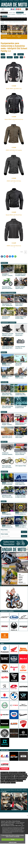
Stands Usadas (19, 776)
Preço (16, 57)
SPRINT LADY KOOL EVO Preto (14, 181)
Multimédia (4, 382)
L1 (21, 57)
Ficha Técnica (9, 821)
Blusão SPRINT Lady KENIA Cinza (14, 88)
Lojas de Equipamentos (21, 778)
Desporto (4, 412)
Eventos (3, 502)
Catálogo (19, 36)
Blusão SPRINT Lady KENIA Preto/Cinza (14, 119)
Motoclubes (20, 781)
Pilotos (8, 783)
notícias (24, 14)
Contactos (4, 38)
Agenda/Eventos (13, 773)
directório (5, 16)
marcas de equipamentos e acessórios (8, 14)
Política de (12, 842)
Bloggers (3, 783)
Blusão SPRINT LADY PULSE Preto (14, 215)
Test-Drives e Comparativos (8, 293)
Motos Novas (21, 773)
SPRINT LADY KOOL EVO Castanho (14, 150)
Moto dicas (4, 472)
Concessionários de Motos (7, 776)
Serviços (13, 783)
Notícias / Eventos (6, 36)
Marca (3, 57)
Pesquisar (24, 532)
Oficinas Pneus (10, 778)
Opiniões (4, 352)
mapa (9, 16)
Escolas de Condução (10, 781)
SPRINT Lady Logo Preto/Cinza (14, 246)
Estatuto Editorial (16, 821)
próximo (2, 23)
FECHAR (12, 840)
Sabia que (4, 442)
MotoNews (4, 263)
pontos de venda (20, 12)
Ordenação (20, 54)
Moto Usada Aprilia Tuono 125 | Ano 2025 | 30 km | (14, 800)
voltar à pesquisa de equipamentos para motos (14, 21)
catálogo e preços (12, 12)
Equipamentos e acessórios (8, 323)
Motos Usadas (4, 773)
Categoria (9, 57)
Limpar (3, 54)
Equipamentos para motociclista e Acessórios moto (14, 774)
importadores (19, 14)
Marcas (13, 36)
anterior (2, 21)
